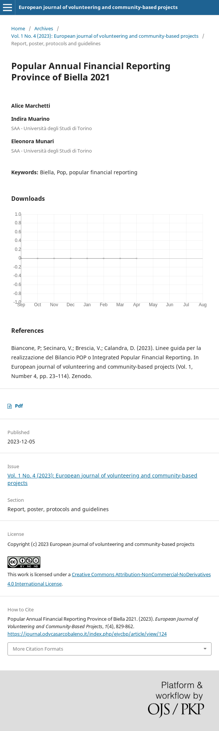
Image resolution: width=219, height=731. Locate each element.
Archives (43, 28)
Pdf (19, 405)
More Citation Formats (38, 648)
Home (18, 28)
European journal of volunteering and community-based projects (98, 7)
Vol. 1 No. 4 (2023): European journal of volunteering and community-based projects (104, 36)
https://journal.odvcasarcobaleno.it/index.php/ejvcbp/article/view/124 (87, 633)
